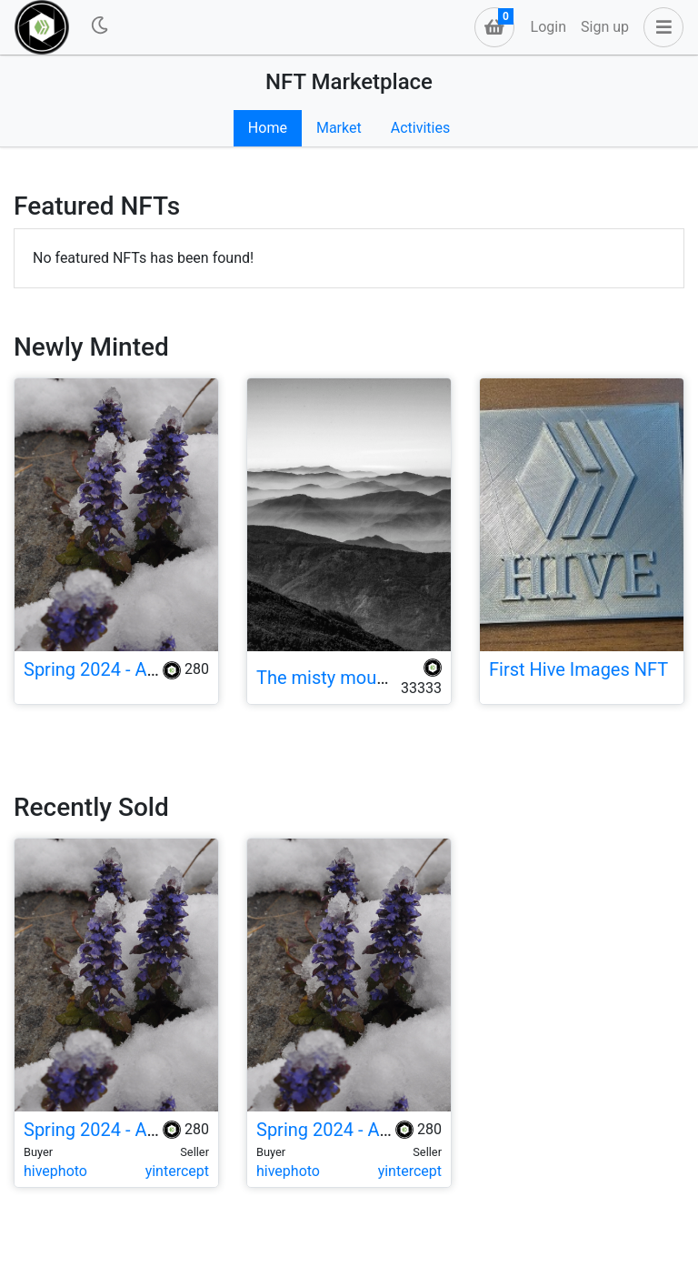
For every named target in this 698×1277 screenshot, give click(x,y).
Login (548, 26)
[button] (659, 27)
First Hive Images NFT (578, 669)
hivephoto (55, 1171)
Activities (420, 127)
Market (339, 127)
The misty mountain (336, 678)
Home (267, 127)
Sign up (605, 26)
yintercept (177, 1171)
